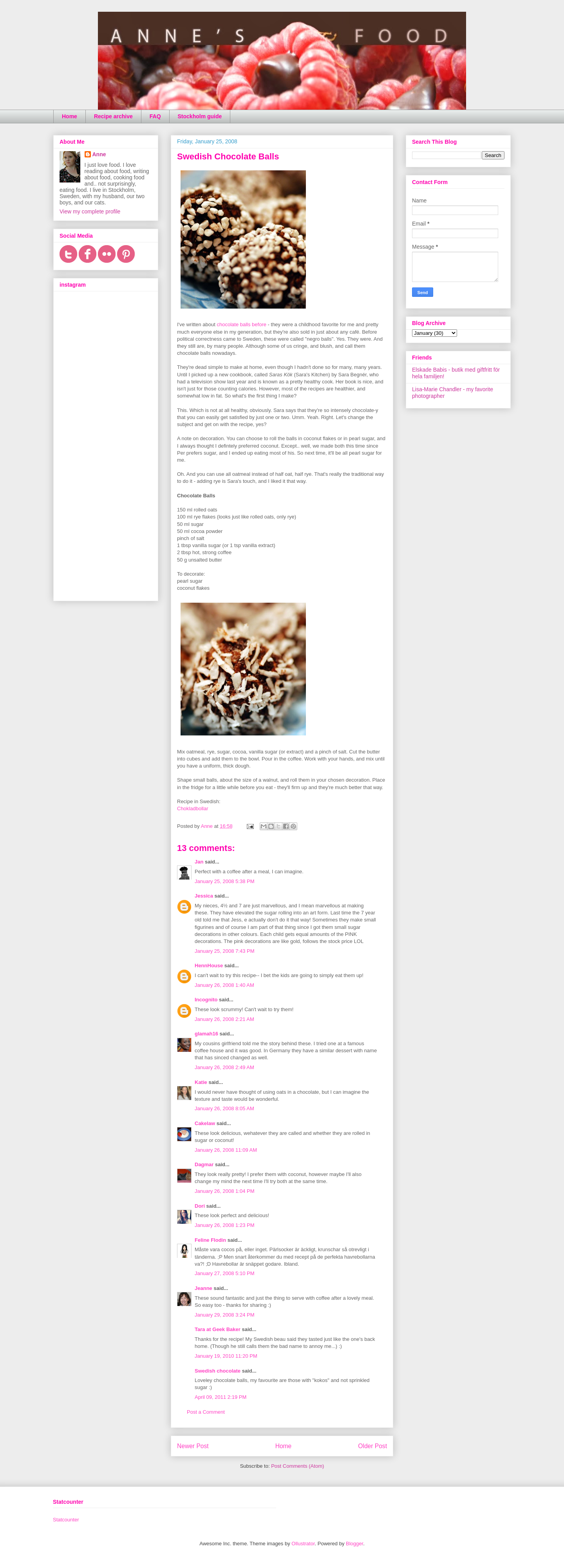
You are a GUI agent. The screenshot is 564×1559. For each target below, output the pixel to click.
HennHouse (209, 965)
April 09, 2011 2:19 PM (220, 1397)
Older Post (372, 1446)
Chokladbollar (192, 808)
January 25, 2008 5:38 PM (225, 881)
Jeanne (203, 1288)
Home (69, 116)
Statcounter (66, 1520)
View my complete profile (90, 211)
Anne (99, 154)
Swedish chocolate (217, 1371)
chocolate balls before (241, 324)
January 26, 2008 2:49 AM (224, 1067)
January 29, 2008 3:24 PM (225, 1315)
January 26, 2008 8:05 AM (224, 1108)
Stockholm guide (200, 116)
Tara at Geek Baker (217, 1329)
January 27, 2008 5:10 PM (225, 1273)
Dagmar (204, 1164)
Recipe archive (113, 116)
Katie (201, 1082)
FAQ (155, 116)
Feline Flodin (210, 1240)
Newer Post (193, 1446)
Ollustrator (303, 1543)
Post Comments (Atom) (297, 1466)
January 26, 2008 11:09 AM (226, 1150)
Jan (199, 862)
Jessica (204, 896)
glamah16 (206, 1034)
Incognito (206, 1000)
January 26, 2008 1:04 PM (225, 1191)
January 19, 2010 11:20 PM (226, 1356)
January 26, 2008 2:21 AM (224, 1019)
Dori (200, 1206)
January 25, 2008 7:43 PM (225, 951)
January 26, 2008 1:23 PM (225, 1225)
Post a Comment (206, 1412)
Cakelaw (205, 1123)
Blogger (354, 1543)
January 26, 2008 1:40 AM (224, 985)
